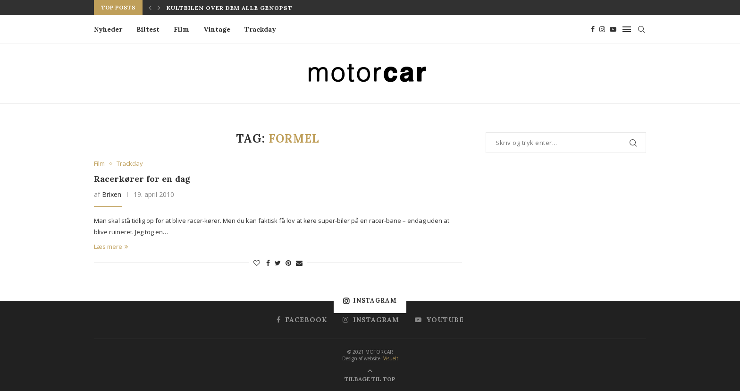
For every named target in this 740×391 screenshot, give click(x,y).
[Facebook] (593, 29)
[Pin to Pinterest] (288, 262)
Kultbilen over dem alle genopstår (233, 7)
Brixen (111, 194)
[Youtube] (613, 29)
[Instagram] (602, 29)
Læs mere (111, 246)
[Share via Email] (299, 262)
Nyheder (108, 29)
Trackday (260, 29)
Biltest (148, 29)
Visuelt (390, 358)
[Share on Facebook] (268, 262)
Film (181, 29)
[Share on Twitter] (278, 262)
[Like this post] (256, 262)
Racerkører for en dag (142, 178)
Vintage (216, 29)
